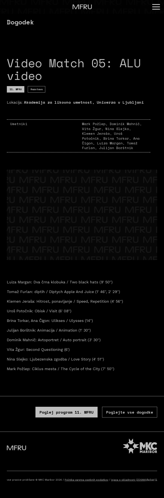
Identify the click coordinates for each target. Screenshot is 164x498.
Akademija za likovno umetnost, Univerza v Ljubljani (84, 102)
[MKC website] (140, 447)
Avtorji (152, 479)
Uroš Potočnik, (102, 136)
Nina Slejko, (118, 128)
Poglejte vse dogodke (129, 412)
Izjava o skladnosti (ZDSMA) (129, 479)
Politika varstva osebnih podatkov (86, 479)
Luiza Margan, (112, 143)
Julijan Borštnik (116, 147)
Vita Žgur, (93, 128)
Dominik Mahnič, (126, 123)
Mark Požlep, (96, 123)
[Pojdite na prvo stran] (82, 6)
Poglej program (67, 412)
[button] (156, 7)
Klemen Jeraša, (98, 133)
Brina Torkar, (118, 138)
